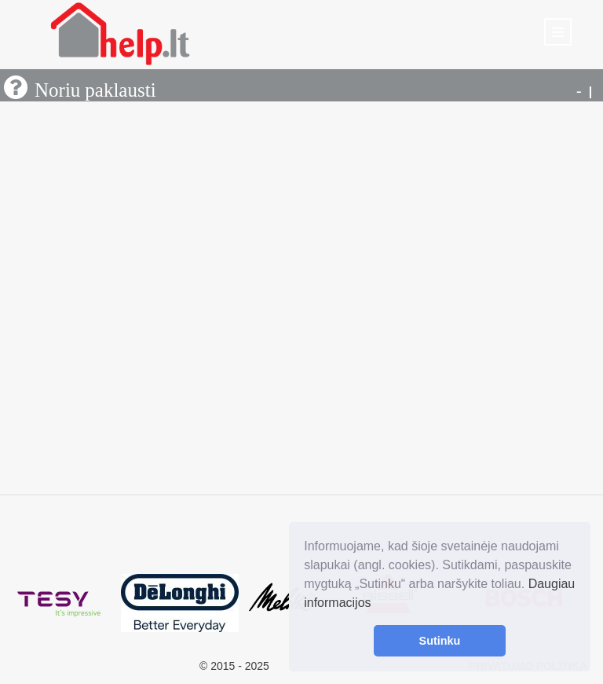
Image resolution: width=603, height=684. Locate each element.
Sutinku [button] (440, 640)
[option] (60, 603)
